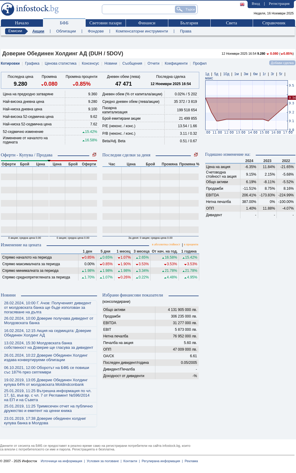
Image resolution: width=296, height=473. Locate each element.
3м (246, 74)
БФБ (64, 22)
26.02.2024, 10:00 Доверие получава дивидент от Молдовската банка (48, 320)
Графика (32, 63)
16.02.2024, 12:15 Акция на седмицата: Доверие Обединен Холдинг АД (47, 332)
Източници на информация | (63, 461)
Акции (38, 31)
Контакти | (130, 461)
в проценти (191, 244)
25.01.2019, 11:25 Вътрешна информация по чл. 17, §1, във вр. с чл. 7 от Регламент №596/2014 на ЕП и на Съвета (48, 395)
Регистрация (279, 3)
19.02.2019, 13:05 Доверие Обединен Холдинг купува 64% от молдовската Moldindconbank (46, 382)
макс (209, 78)
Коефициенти (176, 63)
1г (264, 74)
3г (272, 74)
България (189, 22)
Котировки (10, 63)
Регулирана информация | (161, 461)
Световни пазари (105, 22)
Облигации (66, 31)
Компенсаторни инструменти (142, 31)
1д (207, 74)
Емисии (15, 31)
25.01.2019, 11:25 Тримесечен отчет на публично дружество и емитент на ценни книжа (48, 408)
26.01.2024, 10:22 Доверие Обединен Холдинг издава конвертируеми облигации (46, 357)
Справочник (273, 22)
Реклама (190, 461)
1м (236, 74)
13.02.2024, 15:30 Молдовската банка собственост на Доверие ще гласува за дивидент (48, 345)
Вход (256, 3)
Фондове (96, 31)
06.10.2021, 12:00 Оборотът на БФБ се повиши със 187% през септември (46, 369)
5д (216, 74)
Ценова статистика (60, 63)
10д (226, 74)
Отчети (154, 63)
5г (280, 74)
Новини (111, 63)
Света (231, 22)
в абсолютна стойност (166, 244)
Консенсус (90, 63)
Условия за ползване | (103, 461)
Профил (200, 63)
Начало (22, 22)
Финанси (146, 22)
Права (185, 31)
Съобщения (132, 63)
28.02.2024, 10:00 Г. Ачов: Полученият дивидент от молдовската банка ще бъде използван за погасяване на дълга (47, 307)
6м (255, 74)
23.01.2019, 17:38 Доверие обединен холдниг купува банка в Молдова (45, 420)
